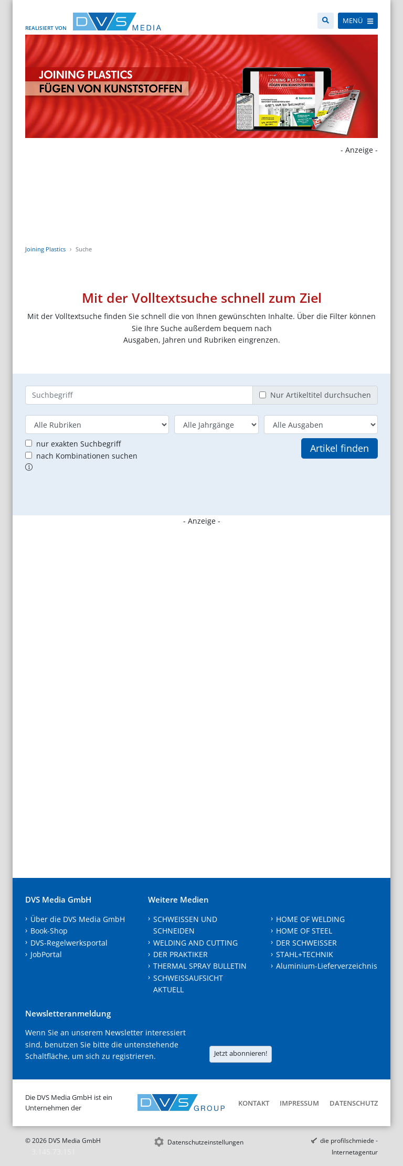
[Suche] (325, 21)
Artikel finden (339, 448)
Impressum (299, 1103)
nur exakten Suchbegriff (78, 444)
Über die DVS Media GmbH (77, 919)
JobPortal (46, 954)
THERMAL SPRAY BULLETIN (200, 966)
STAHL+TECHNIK (304, 954)
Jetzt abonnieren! (240, 1053)
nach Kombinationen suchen (86, 456)
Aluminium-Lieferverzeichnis (326, 966)
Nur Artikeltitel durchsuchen (320, 395)
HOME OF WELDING (310, 919)
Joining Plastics (45, 249)
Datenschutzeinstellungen (205, 1142)
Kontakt (253, 1103)
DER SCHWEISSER (306, 943)
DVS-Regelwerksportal (69, 943)
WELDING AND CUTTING (195, 943)
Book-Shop (49, 931)
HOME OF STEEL (304, 931)
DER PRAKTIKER (180, 954)
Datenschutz (354, 1103)
